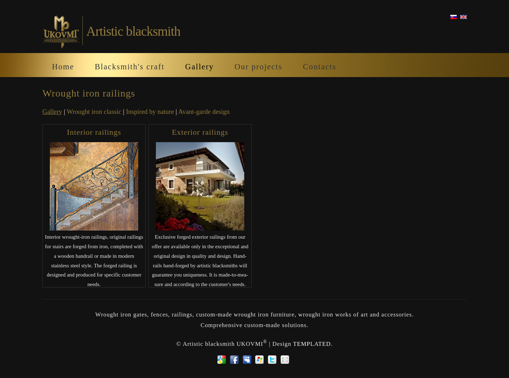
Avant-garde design (203, 111)
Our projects (258, 66)
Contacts (319, 66)
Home (63, 66)
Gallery (199, 66)
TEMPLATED (312, 344)
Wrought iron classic (94, 111)
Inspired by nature (150, 111)
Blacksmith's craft (129, 66)
